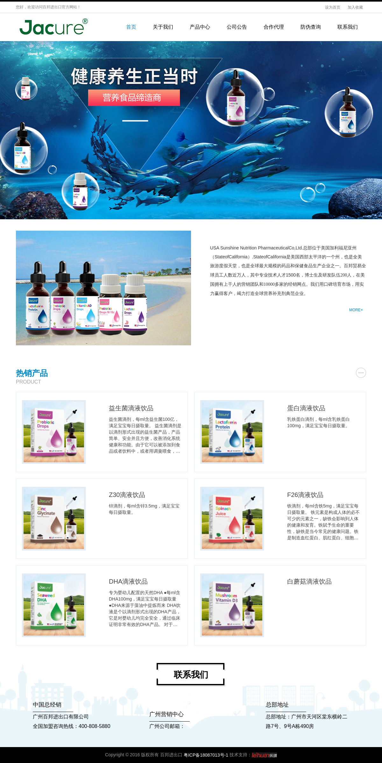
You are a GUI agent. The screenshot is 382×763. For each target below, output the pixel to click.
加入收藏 (355, 7)
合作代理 (274, 27)
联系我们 (347, 27)
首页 (131, 27)
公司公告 (237, 27)
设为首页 (333, 7)
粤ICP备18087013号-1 (206, 755)
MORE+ (356, 310)
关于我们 (163, 27)
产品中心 (200, 27)
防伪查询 (311, 27)
